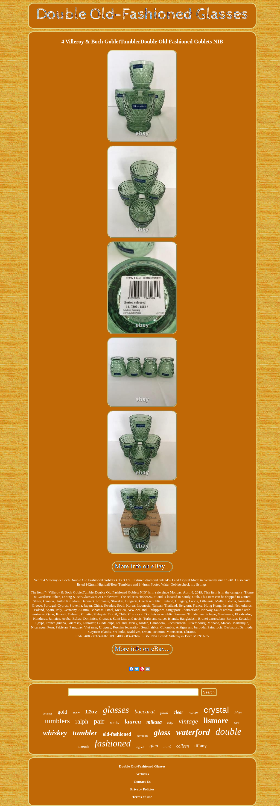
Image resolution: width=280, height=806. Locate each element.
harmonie (142, 735)
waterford (193, 732)
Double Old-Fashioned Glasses (142, 766)
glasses (116, 710)
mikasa (154, 722)
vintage (188, 721)
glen (154, 745)
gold (63, 712)
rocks (114, 722)
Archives (142, 774)
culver (193, 713)
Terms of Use (142, 797)
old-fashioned (117, 734)
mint (167, 746)
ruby (170, 723)
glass (162, 732)
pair (99, 721)
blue (237, 712)
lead (76, 713)
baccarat (145, 711)
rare (236, 723)
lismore (215, 720)
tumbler (85, 732)
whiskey (55, 733)
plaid (164, 713)
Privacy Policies (142, 789)
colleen (182, 746)
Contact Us (142, 782)
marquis (83, 746)
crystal (216, 710)
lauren (133, 721)
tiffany (200, 745)
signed (140, 747)
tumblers (57, 721)
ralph (81, 721)
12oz (91, 712)
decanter (47, 713)
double (228, 731)
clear (178, 712)
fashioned (113, 743)
